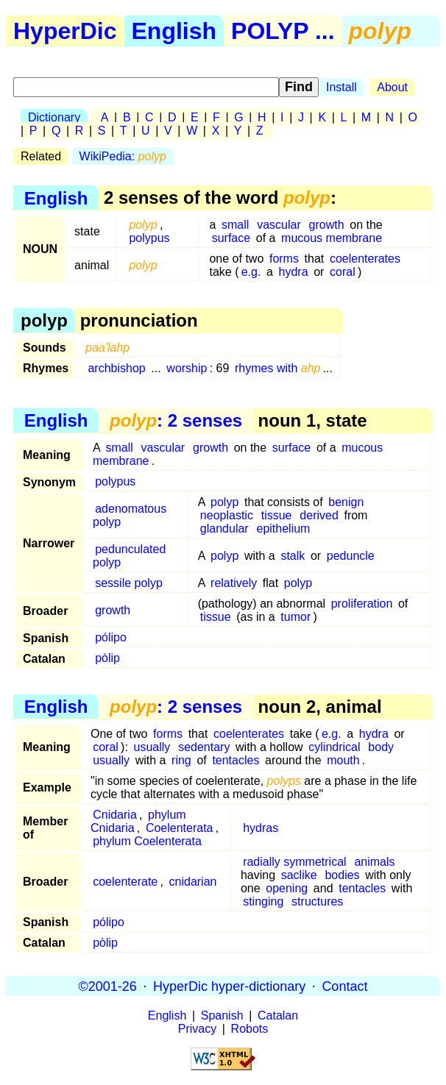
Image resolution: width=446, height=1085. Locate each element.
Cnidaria (115, 814)
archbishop (116, 368)
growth (326, 224)
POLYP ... (283, 31)
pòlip (107, 658)
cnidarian (193, 881)
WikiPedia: (122, 156)
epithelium (283, 528)
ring (181, 760)
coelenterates (365, 258)
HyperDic (65, 31)
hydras (260, 828)
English (174, 31)
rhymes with (278, 368)
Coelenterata (179, 828)
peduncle (351, 555)
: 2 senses (176, 420)
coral (342, 272)
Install (341, 87)
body (381, 747)
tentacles (235, 760)
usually (151, 747)
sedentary (204, 747)
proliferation (362, 603)
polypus (149, 238)
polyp (224, 502)
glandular (224, 528)
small (235, 224)
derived (319, 515)
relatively (233, 583)
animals (374, 861)
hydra (293, 272)
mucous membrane (331, 238)
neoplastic (226, 515)
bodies (342, 875)
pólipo (111, 637)
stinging (263, 901)
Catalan (278, 1015)
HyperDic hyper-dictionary (229, 985)
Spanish (222, 1015)
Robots (250, 1028)
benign (346, 502)
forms (284, 258)
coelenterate (125, 881)
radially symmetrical (294, 861)
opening (287, 888)
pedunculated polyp (129, 556)
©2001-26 (108, 985)
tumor (295, 617)
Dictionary (54, 117)
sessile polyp (129, 583)
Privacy (197, 1028)
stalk (292, 555)
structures (317, 901)
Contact (344, 985)
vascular (279, 224)
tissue (276, 515)
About (392, 87)
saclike (299, 875)
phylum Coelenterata (147, 841)
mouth (343, 760)
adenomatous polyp (129, 515)
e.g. (251, 272)
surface (231, 238)
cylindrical (334, 747)
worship (186, 368)
